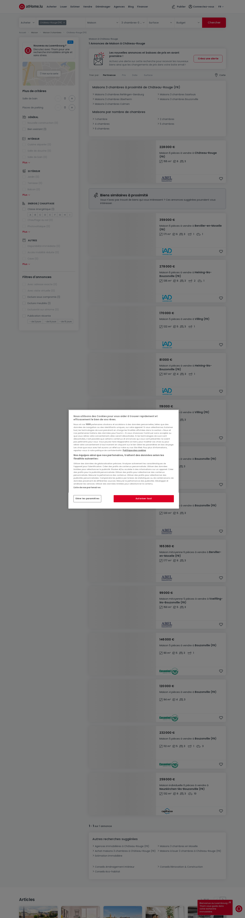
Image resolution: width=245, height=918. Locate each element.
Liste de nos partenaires (87, 487)
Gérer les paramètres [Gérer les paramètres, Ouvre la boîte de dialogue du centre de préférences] (87, 498)
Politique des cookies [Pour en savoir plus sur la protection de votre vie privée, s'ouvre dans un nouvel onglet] (134, 450)
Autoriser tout (144, 498)
